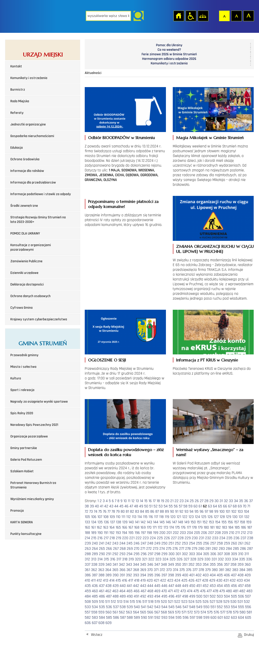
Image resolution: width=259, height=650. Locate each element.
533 (88, 607)
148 (180, 522)
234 (222, 538)
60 (195, 506)
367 (129, 570)
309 (234, 554)
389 (108, 575)
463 (115, 591)
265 (102, 548)
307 (220, 554)
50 (146, 506)
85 (147, 511)
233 (215, 538)
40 (97, 506)
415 (118, 580)
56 (176, 506)
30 (216, 501)
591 (150, 617)
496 (171, 596)
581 (249, 612)
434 (247, 580)
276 (175, 548)
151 (199, 522)
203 (183, 532)
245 (129, 543)
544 (164, 607)
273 (155, 548)
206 (204, 532)
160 (87, 527)
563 (129, 612)
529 (226, 601)
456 (234, 585)
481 (235, 591)
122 (184, 516)
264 (95, 548)
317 (118, 559)
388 (101, 575)
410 (87, 580)
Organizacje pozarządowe (29, 436)
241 (101, 543)
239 (88, 543)
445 (157, 585)
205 (197, 532)
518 (151, 601)
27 (201, 501)
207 (211, 532)
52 (156, 506)
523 (184, 601)
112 (128, 516)
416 (124, 580)
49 (141, 506)
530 (233, 601)
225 (160, 538)
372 (162, 570)
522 (177, 601)
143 (149, 522)
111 (123, 516)
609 (108, 623)
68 (235, 506)
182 (218, 527)
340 (108, 564)
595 (179, 617)
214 (87, 538)
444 (150, 585)
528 (219, 601)
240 (95, 543)
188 (87, 532)
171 (155, 527)
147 (174, 522)
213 (249, 532)
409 (248, 575)
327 (186, 559)
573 (197, 612)
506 (241, 596)
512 (113, 601)
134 (93, 522)
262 (247, 543)
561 (115, 612)
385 (249, 570)
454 (220, 585)
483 (249, 591)
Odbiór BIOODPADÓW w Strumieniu (121, 137)
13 (137, 501)
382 (228, 570)
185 (237, 527)
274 (162, 548)
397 (164, 575)
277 (181, 548)
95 (197, 511)
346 (150, 564)
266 (109, 548)
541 (143, 607)
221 (132, 538)
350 (178, 564)
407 (233, 575)
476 (203, 591)
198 (149, 532)
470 (164, 591)
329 (200, 559)
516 (138, 601)
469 (157, 591)
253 (185, 543)
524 (191, 601)
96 (202, 511)
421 (156, 580)
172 (160, 527)
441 (129, 585)
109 (112, 516)
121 (179, 516)
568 (164, 612)
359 (241, 564)
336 (249, 559)
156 (230, 522)
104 (246, 511)
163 (105, 527)
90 (172, 511)
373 (169, 570)
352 (191, 564)
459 (88, 591)
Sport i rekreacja (22, 390)
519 (157, 601)
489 (123, 596)
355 (213, 564)
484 (88, 596)
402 (199, 575)
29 (211, 501)
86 (152, 511)
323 (158, 559)
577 (222, 612)
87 (157, 511)
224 (153, 538)
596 (186, 617)
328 (193, 559)
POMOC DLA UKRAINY (25, 233)
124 (197, 516)
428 (205, 580)
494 (157, 596)
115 (145, 516)
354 (206, 564)
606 (88, 623)
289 (95, 554)
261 (240, 543)
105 (87, 516)
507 (248, 596)
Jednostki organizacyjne (28, 124)
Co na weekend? (169, 49)
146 (168, 522)
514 (126, 601)
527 (212, 601)
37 (251, 501)
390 (116, 575)
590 (144, 617)
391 (122, 575)
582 (88, 617)
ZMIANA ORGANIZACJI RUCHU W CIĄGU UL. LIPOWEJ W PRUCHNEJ (215, 249)
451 (199, 585)
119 (167, 516)
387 (94, 575)
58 (185, 506)
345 (143, 564)
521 (170, 601)
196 (137, 532)
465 (129, 591)
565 (143, 612)
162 (99, 527)
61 (200, 506)
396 (157, 575)
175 (177, 527)
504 (227, 596)
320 (138, 559)
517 (144, 601)
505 (234, 596)
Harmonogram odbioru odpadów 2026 (169, 59)
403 (206, 575)
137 (112, 522)
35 (241, 501)
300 (171, 554)
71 (248, 506)
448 (178, 585)
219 (118, 538)
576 (216, 612)
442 (136, 585)
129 (228, 516)
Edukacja (16, 147)
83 (137, 511)
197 (143, 532)
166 (124, 527)
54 (166, 506)
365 (115, 570)
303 (192, 554)
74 (95, 511)
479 (222, 591)
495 (164, 596)
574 (203, 612)
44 (116, 506)
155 (224, 522)
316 (112, 559)
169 (143, 527)
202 (176, 532)
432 (233, 580)
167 (130, 527)
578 (229, 612)
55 (171, 506)
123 (191, 516)
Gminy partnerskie (23, 448)
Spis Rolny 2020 (21, 413)
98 (211, 511)
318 (124, 559)
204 (190, 532)
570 (178, 612)
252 (178, 543)
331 (214, 559)
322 (151, 559)
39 (92, 506)
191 (106, 532)
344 (136, 564)
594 (171, 617)
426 (191, 580)
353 (199, 564)
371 (156, 570)
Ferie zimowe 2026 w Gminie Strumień (169, 54)
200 (162, 532)
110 (118, 516)
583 (95, 617)
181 (212, 527)
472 (176, 591)
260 (234, 543)
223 (146, 538)
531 (240, 601)
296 (144, 554)
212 (243, 532)
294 (129, 554)
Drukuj (249, 634)
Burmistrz (17, 89)
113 (134, 516)
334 (235, 559)
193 (118, 532)
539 (130, 607)
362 (94, 570)
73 (91, 511)
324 (165, 559)
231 (201, 538)
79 (118, 511)
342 (122, 564)
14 (141, 501)
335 (242, 559)
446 (164, 585)
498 (185, 596)
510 (101, 601)
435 (88, 585)
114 (139, 516)
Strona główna (178, 15)
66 (225, 506)
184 (230, 527)
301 (178, 554)
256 (206, 543)
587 (123, 617)
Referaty (17, 113)
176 (183, 527)
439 (116, 585)
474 (189, 591)
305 (206, 554)
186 (243, 527)
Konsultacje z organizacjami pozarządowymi (30, 247)
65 (220, 506)
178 (194, 527)
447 (171, 585)
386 (88, 575)
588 (130, 617)
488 (116, 596)
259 (227, 543)
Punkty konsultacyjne (25, 534)
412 (99, 580)
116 (150, 516)
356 (220, 564)
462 (108, 591)
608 (101, 623)
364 (108, 570)
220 (125, 538)
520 (164, 601)
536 (109, 607)
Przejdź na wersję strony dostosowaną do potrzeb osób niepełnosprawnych (190, 15)
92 (181, 511)
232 (208, 538)
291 (108, 554)
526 (206, 601)
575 (210, 612)
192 (112, 532)
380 (215, 570)
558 (94, 612)
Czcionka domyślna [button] (224, 15)
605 (248, 617)
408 (241, 575)
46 (126, 506)
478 (215, 591)
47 (131, 506)
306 (213, 554)
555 (241, 607)
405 (220, 575)
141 (137, 522)
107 (99, 516)
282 (215, 548)
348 (164, 564)
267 (116, 548)
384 (242, 570)
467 (143, 591)
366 (122, 570)
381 (221, 570)
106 (93, 516)
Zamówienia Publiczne (26, 261)
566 (150, 612)
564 (136, 612)
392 (129, 575)
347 (157, 564)
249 (157, 543)
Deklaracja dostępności (27, 284)
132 (246, 516)
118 (161, 516)
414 (112, 580)
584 (102, 617)
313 (93, 559)
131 (241, 516)
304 (199, 554)
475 (196, 591)
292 (115, 554)
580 (243, 612)
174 (171, 527)
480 (229, 591)
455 (227, 585)
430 (219, 580)
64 (215, 506)
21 (172, 501)
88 (162, 511)
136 (106, 522)
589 (137, 617)
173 (165, 527)
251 (171, 543)
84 (142, 511)
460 (95, 591)
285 (236, 548)
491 (136, 596)
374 (175, 570)
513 (119, 601)
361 (87, 570)
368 (136, 570)
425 (184, 580)
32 (226, 501)
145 (162, 522)
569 (171, 612)
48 (136, 506)
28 (206, 501)
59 (190, 506)
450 (192, 585)
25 (192, 501)
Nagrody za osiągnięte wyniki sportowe (39, 401)
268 (123, 548)
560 (108, 612)
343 (129, 564)
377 (195, 570)
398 (171, 575)
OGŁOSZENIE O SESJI (107, 359)
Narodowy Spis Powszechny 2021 (34, 425)
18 (158, 501)
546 (179, 607)
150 (193, 522)
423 (170, 580)
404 (213, 575)
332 (221, 559)
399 (178, 575)
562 (122, 612)
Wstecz (96, 634)
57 (180, 506)
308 (227, 554)
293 (122, 554)
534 (95, 607)
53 (161, 506)
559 (101, 612)
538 (123, 607)
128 (222, 516)
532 (247, 601)
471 (170, 591)
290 (102, 554)
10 (125, 501)
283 (222, 548)
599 (206, 617)
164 (112, 527)
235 (229, 538)
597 (192, 617)
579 (236, 612)
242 (108, 543)
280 (201, 548)
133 (87, 522)
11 (129, 501)
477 (209, 591)
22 (177, 501)
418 (136, 580)
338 (94, 564)
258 (220, 543)
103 (240, 511)
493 (150, 596)
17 (154, 501)
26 (197, 501)
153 (211, 522)
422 (163, 580)
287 (250, 548)
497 (178, 596)
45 (121, 506)
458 (248, 585)
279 (194, 548)
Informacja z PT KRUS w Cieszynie (207, 359)
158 (242, 522)
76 (104, 511)
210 (231, 532)
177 (189, 527)
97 (206, 511)
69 (240, 506)
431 (226, 580)
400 (185, 575)
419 (143, 580)
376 (188, 570)
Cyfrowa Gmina (21, 307)
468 (150, 591)
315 (106, 559)
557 (87, 612)
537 (116, 607)
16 (150, 501)
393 (136, 575)
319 (131, 559)
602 (227, 617)
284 (229, 548)
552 (220, 607)
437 (101, 585)
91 (176, 511)
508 (88, 601)
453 (213, 585)
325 (172, 559)
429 (212, 580)
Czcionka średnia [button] (236, 15)
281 (208, 548)
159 (248, 522)
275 (168, 548)
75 (100, 511)
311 (246, 554)
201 (169, 532)
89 (167, 511)
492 (143, 596)
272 (149, 548)
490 (130, 596)
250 (164, 543)
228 (181, 538)
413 (105, 580)
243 (115, 543)
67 (230, 506)
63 (210, 506)
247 (143, 543)
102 (233, 511)
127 (216, 516)
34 (236, 501)
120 (173, 516)
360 (248, 564)
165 (118, 527)
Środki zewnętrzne (24, 205)
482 (242, 591)
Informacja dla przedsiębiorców (33, 182)
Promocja (17, 510)
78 (113, 511)
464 (122, 591)
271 (142, 548)
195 (131, 532)
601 (220, 617)
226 (167, 538)
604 (241, 617)
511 (107, 601)
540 (137, 607)
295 (137, 554)
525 (199, 601)
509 (95, 601)
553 (227, 607)
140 (131, 522)
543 (157, 607)
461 (101, 591)
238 (250, 538)
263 (88, 548)
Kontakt (16, 66)
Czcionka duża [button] (248, 15)
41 (101, 506)
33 (231, 501)
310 (240, 554)
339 (101, 564)
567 (157, 612)
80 (123, 511)
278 (188, 548)
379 (208, 570)
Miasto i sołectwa (23, 367)
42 (106, 506)
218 (112, 538)
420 (150, 580)
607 (94, 623)
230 (195, 538)
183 (224, 527)
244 (122, 543)
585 (109, 617)
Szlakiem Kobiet (22, 471)
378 (201, 570)
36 (246, 501)
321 (144, 559)
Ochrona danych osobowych (30, 296)
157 (236, 522)
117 (156, 516)
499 (192, 596)
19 (162, 501)
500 (199, 596)
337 (87, 564)
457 (241, 585)
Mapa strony (202, 15)
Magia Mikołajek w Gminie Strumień (210, 137)
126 (210, 516)
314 (100, 559)
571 (184, 612)
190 (100, 532)
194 (124, 532)
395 (150, 575)
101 (228, 511)
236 (236, 538)
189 (93, 532)
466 (137, 591)
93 (186, 511)
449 (185, 585)
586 (116, 617)
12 (133, 501)
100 (222, 511)
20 (167, 501)
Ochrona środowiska (24, 159)
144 (155, 522)
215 (93, 538)
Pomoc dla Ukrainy (169, 45)
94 (191, 511)
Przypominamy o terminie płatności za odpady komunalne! (123, 204)
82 (132, 511)
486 (102, 596)
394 (143, 575)
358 (233, 564)
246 (137, 543)
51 (151, 506)
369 (143, 570)
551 (213, 607)
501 (206, 596)
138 (118, 522)
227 (174, 538)
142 (143, 522)
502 (213, 596)
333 (228, 559)
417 (130, 580)
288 (88, 554)
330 (207, 559)
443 (143, 585)
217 (106, 538)
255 (199, 543)
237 (243, 538)
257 (213, 543)
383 (235, 570)
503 (220, 596)
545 (171, 607)
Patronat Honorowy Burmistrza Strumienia (33, 485)
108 (106, 516)
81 (127, 511)
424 (177, 580)
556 (248, 607)
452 (206, 585)
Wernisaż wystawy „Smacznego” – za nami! (209, 452)
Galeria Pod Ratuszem (26, 459)
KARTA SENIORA (21, 522)
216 (100, 538)
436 (95, 585)
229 (188, 538)
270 (136, 548)
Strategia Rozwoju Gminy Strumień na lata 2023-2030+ (38, 219)
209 (225, 532)
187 (249, 527)
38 (87, 506)
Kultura (15, 378)
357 (226, 564)
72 (86, 511)
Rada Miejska (19, 101)
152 (205, 522)
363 (101, 570)
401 (192, 575)
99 (216, 511)
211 (237, 532)
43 (111, 506)
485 (95, 596)
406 (227, 575)
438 (108, 585)
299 (164, 554)
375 (182, 570)
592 (157, 617)
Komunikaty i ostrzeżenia (28, 78)
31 (221, 501)
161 (93, 527)
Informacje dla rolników (27, 171)
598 (199, 617)
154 (217, 522)
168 (136, 527)
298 (157, 554)
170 (149, 527)
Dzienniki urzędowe (24, 273)
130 (235, 516)
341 (115, 564)
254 (192, 543)
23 (182, 501)
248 (150, 543)
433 (240, 580)
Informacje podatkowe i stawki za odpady (40, 194)
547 (185, 607)
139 (124, 522)
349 (171, 564)
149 (186, 522)
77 (109, 511)
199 (155, 532)
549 (199, 607)
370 (150, 570)
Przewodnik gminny (24, 355)
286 (243, 548)
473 (183, 591)
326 (180, 559)
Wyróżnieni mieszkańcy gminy (32, 499)
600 (213, 617)
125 (203, 516)
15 (145, 501)
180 (206, 527)
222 (139, 538)
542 (150, 607)
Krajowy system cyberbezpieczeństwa (38, 319)
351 (184, 564)
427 (198, 580)
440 (123, 585)
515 (132, 601)
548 (192, 607)
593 (164, 617)
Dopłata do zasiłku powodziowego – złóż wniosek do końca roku (126, 452)
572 (190, 612)
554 (234, 607)
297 (150, 554)
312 (87, 559)
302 (185, 554)
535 (102, 607)
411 (93, 580)
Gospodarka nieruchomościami (32, 136)
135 (100, 522)
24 (187, 501)
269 (130, 548)
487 (109, 596)
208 (218, 532)
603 (234, 617)
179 (200, 527)
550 (206, 607)
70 (244, 506)
